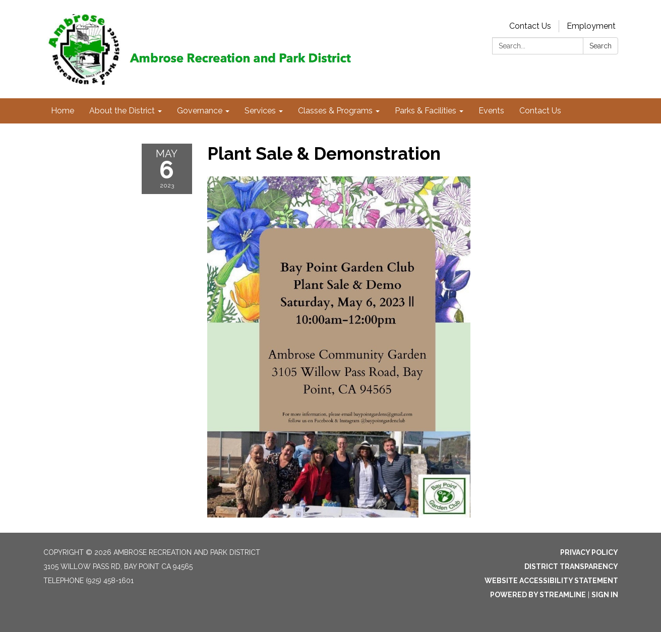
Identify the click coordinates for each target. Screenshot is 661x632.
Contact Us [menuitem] (540, 110)
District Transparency (571, 566)
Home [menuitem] (62, 110)
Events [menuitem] (491, 110)
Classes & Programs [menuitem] (335, 110)
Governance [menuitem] (199, 110)
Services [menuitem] (260, 110)
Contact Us (530, 26)
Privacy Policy (589, 552)
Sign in (604, 595)
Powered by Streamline (538, 595)
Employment (591, 26)
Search (600, 46)
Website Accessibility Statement (551, 581)
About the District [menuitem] (122, 110)
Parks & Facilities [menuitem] (425, 110)
